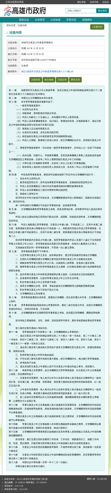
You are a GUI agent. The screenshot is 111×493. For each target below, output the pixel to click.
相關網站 (87, 19)
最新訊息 (24, 19)
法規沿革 (62, 79)
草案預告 (71, 19)
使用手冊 (94, 2)
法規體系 (40, 19)
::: (72, 2)
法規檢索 (56, 19)
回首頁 (106, 2)
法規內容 (35, 79)
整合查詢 (102, 10)
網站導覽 (81, 2)
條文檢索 (48, 79)
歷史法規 (75, 79)
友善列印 (97, 27)
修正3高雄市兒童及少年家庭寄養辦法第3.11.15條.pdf (47, 71)
